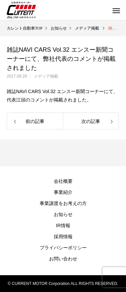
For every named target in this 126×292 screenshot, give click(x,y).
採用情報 (63, 236)
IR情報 (63, 225)
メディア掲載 (46, 76)
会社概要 (63, 181)
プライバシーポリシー (63, 247)
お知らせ (63, 214)
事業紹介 (63, 192)
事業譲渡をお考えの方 (63, 203)
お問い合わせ (63, 258)
